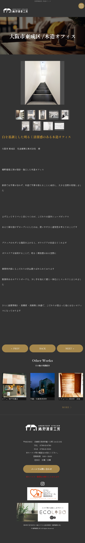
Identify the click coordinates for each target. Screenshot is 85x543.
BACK (42, 348)
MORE (65, 407)
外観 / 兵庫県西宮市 (38, 399)
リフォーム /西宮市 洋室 (69, 399)
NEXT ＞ (70, 348)
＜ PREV (15, 348)
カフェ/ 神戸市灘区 (10, 399)
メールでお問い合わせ (41, 469)
